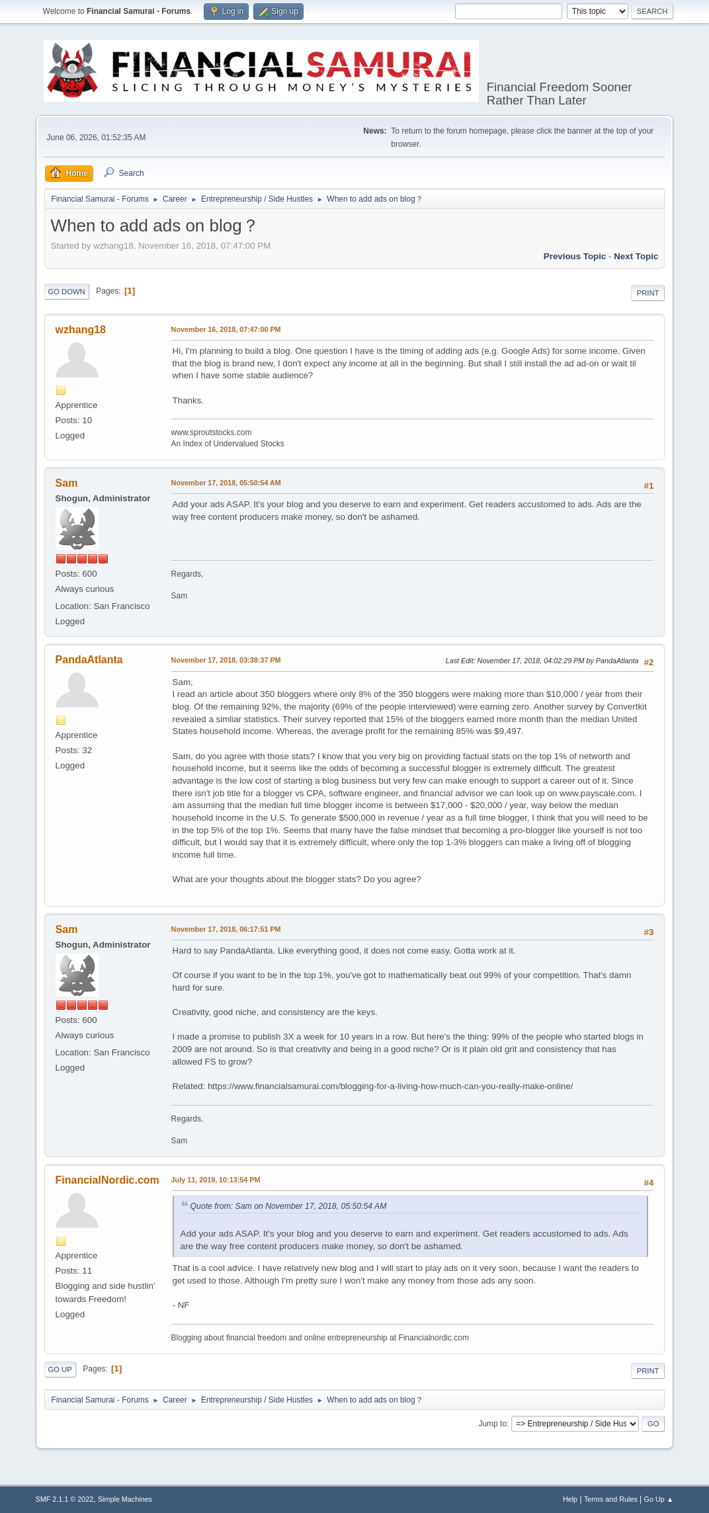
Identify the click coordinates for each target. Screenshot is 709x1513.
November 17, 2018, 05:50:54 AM (226, 483)
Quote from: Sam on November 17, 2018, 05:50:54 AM (288, 1206)
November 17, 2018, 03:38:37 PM (226, 660)
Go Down (66, 292)
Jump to (492, 1423)
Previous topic (575, 256)
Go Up (60, 1369)
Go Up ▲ (659, 1499)
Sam (67, 483)
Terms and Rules (611, 1499)
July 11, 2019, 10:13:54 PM (216, 1180)
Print (648, 293)
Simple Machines (125, 1499)
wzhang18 (81, 329)
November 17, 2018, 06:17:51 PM (226, 929)
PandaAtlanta (89, 659)
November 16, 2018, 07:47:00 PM (226, 329)
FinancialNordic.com (107, 1180)
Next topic (636, 256)
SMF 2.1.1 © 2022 (65, 1499)
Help (570, 1499)
